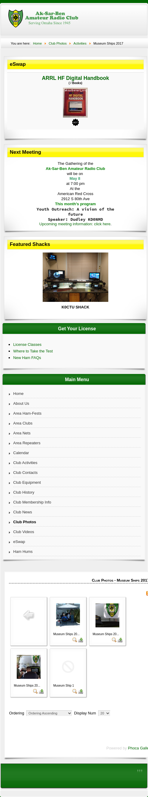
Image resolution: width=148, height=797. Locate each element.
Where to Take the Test (33, 351)
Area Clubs (22, 423)
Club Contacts (25, 472)
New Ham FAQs (27, 357)
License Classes (27, 344)
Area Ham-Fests (27, 413)
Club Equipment (27, 482)
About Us (21, 403)
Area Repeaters (26, 443)
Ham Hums (23, 551)
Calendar (21, 453)
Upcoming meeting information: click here (74, 224)
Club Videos (23, 532)
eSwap (19, 541)
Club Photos (24, 522)
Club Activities (25, 462)
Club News (22, 512)
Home (18, 393)
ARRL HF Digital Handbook (75, 78)
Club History (23, 492)
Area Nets (21, 433)
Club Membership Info (32, 502)
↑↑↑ (140, 770)
